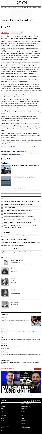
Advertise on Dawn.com (25, 406)
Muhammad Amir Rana (15, 262)
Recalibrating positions (17, 260)
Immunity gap (4, 318)
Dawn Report (3, 24)
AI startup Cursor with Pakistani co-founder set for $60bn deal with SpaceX (21, 201)
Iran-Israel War (20, 7)
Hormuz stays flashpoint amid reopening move (23, 177)
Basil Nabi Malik (14, 271)
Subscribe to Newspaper (26, 403)
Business (35, 7)
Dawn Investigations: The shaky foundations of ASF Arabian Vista (19, 216)
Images (39, 7)
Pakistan (26, 7)
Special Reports (24, 420)
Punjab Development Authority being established (15, 213)
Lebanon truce (4, 345)
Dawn (22, 415)
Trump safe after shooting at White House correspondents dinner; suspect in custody (20, 242)
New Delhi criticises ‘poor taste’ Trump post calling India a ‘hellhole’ (19, 219)
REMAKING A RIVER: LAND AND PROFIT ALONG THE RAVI (17, 222)
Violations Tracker (12, 7)
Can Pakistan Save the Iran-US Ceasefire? (21, 395)
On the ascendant (15, 291)
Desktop (2, 420)
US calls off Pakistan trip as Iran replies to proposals (25, 165)
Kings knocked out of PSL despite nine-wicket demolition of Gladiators (17, 252)
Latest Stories (6, 232)
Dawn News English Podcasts (8, 368)
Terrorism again (4, 352)
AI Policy (2, 408)
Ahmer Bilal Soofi (14, 304)
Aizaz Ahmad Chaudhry (15, 293)
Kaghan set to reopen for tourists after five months (12, 245)
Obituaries (23, 411)
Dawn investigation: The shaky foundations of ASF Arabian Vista (18, 204)
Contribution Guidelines (5, 405)
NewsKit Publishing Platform (25, 427)
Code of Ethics (3, 406)
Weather (2, 418)
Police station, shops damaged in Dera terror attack (13, 248)
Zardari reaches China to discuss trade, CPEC (13, 188)
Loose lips (3, 337)
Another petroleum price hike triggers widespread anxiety (14, 239)
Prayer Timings (3, 415)
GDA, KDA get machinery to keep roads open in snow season (18, 210)
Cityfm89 (2, 427)
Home (2, 7)
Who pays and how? (15, 302)
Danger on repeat (5, 330)
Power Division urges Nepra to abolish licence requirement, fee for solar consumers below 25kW (20, 235)
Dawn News (23, 423)
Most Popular (6, 198)
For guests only (14, 280)
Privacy (2, 411)
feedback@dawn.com (15, 154)
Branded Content (24, 408)
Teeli (1, 430)
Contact (2, 403)
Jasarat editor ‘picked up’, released (17, 20)
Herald (2, 429)
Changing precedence (16, 268)
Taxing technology (5, 360)
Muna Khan (13, 282)
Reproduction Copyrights (26, 405)
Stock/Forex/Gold (4, 417)
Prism (22, 417)
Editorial (4, 314)
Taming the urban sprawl (9, 207)
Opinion (30, 7)
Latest (5, 7)
